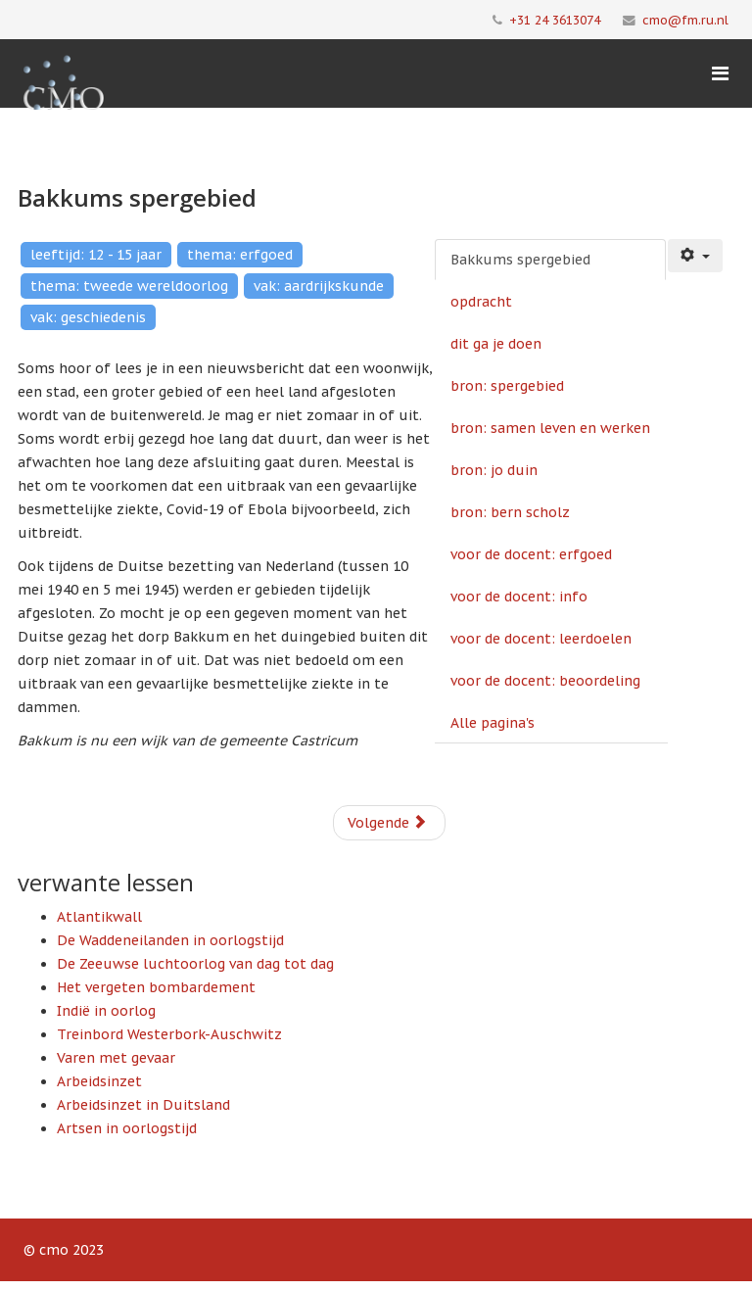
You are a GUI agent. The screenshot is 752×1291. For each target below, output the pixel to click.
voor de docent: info (519, 596)
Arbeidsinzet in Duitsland (143, 1105)
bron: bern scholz (510, 512)
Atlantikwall (99, 917)
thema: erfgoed (240, 254)
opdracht (481, 302)
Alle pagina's (492, 723)
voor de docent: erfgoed (531, 554)
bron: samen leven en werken (550, 428)
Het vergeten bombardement (156, 987)
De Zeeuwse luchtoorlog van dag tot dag (195, 964)
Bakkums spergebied (520, 259)
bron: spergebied (507, 386)
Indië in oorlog (106, 1011)
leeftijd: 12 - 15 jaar (96, 254)
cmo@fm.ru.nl (685, 19)
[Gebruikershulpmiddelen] (695, 255)
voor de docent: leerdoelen (541, 638)
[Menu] (720, 73)
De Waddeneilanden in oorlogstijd (170, 940)
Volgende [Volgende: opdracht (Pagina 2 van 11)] (387, 823)
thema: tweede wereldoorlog (129, 286)
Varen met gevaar (116, 1058)
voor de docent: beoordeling (545, 681)
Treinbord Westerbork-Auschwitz (169, 1034)
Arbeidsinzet (99, 1081)
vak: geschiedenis (88, 317)
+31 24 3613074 (554, 19)
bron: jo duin (494, 470)
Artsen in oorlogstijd (127, 1128)
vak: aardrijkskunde (319, 286)
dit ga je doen (495, 344)
